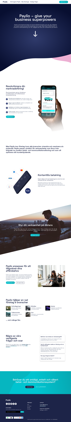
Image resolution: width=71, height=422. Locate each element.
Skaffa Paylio (9, 116)
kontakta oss (14, 345)
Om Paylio (29, 406)
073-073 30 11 (43, 406)
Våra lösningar (25, 1)
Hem (28, 404)
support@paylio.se (44, 404)
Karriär (28, 407)
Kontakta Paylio (10, 282)
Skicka (22, 411)
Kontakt (29, 409)
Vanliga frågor (34, 1)
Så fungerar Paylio (15, 1)
